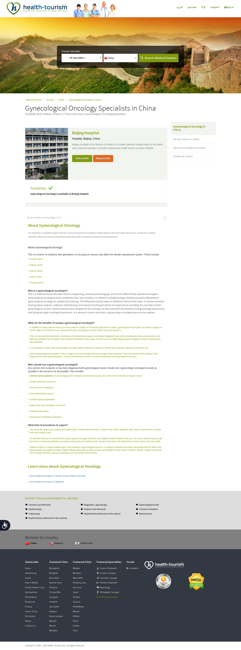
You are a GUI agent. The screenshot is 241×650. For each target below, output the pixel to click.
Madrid (53, 621)
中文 (203, 7)
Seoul (75, 592)
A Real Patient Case (34, 588)
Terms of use (31, 612)
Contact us (30, 626)
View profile (82, 158)
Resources (30, 602)
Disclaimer (30, 616)
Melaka (76, 568)
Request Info (103, 158)
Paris (75, 631)
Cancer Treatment (108, 568)
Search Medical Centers (161, 58)
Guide (28, 578)
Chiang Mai (55, 592)
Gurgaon (53, 597)
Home (28, 568)
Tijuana (76, 602)
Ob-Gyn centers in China (186, 139)
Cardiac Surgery (108, 573)
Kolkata (53, 612)
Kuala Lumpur (56, 616)
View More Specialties (107, 597)
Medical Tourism (34, 100)
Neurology (105, 588)
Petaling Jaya (79, 583)
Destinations (31, 592)
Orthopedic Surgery (109, 592)
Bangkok (53, 573)
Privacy (28, 607)
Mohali (76, 612)
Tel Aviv (76, 597)
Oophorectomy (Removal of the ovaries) (47, 518)
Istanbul (53, 602)
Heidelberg (78, 607)
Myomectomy (145, 513)
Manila (52, 626)
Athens (76, 616)
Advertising (31, 573)
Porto (75, 621)
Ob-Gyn (50, 100)
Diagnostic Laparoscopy (95, 505)
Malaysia (56, 543)
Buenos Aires (55, 583)
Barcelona (54, 578)
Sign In (228, 7)
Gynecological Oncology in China (85, 100)
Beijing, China (91, 138)
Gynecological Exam (149, 505)
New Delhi (78, 578)
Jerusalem (54, 607)
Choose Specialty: (71, 51)
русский (192, 7)
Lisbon (76, 626)
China (61, 100)
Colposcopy (34, 513)
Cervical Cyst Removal (39, 505)
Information (31, 597)
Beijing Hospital (85, 133)
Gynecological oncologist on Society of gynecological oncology (57, 476)
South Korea (84, 543)
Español (215, 7)
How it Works (31, 583)
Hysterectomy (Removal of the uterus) (102, 513)
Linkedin (132, 568)
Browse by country (183, 156)
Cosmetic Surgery (108, 578)
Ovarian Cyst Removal (95, 509)
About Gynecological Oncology (189, 147)
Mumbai (77, 573)
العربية (180, 7)
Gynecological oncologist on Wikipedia (47, 482)
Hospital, (77, 138)
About (28, 621)
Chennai (53, 588)
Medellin (53, 631)
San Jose (77, 588)
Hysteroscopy (35, 509)
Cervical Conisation (148, 509)
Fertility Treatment (108, 583)
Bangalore (54, 568)
